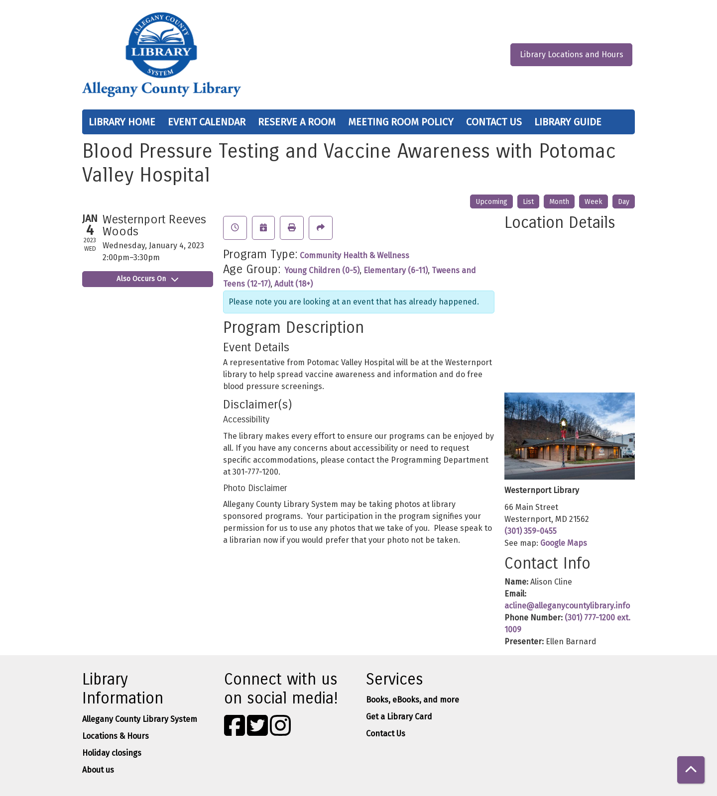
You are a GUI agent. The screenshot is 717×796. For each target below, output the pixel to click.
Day (623, 202)
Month (559, 202)
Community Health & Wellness (354, 255)
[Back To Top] (691, 770)
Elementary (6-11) (395, 270)
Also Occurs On (147, 279)
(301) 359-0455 (530, 531)
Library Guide (567, 122)
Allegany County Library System (139, 719)
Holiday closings (111, 753)
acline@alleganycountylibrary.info (567, 605)
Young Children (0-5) (321, 270)
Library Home (122, 122)
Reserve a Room (297, 122)
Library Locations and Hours (571, 54)
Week (593, 202)
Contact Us (494, 122)
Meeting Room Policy (401, 122)
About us (98, 770)
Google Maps (563, 543)
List (528, 202)
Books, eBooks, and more (412, 699)
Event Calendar (206, 122)
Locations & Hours (115, 736)
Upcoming (491, 202)
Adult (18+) (293, 284)
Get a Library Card (399, 716)
